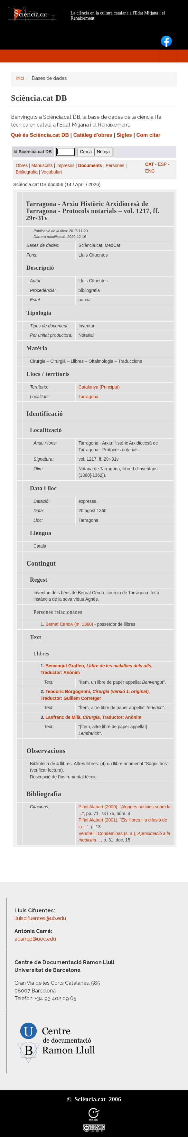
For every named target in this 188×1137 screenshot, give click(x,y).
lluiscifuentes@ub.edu (40, 918)
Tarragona (89, 396)
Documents (90, 165)
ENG (150, 171)
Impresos (65, 165)
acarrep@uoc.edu (35, 939)
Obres (22, 165)
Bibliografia (27, 172)
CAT (149, 164)
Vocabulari (51, 172)
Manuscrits (42, 165)
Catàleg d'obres (92, 135)
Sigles (124, 135)
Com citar (148, 135)
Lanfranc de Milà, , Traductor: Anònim (93, 717)
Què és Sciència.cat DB (40, 135)
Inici (20, 78)
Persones (115, 165)
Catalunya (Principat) (99, 387)
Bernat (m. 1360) (69, 624)
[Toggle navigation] (168, 56)
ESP (162, 164)
